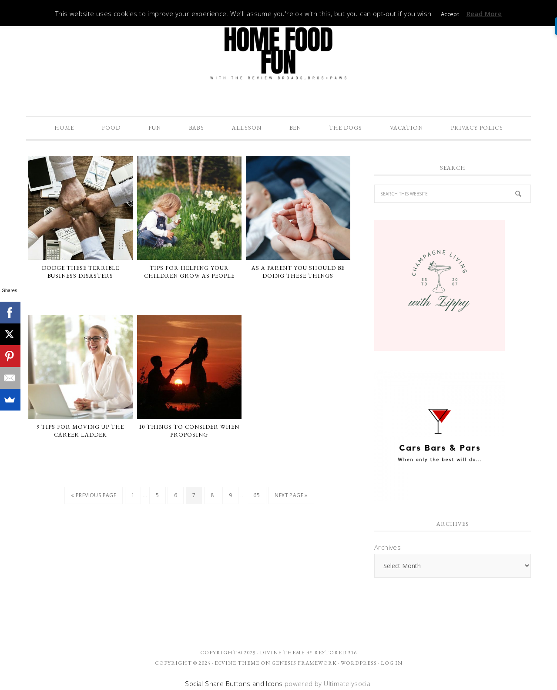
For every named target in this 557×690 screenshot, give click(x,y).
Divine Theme (237, 663)
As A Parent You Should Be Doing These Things (298, 271)
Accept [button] (450, 14)
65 (256, 495)
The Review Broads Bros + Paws (278, 53)
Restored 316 (335, 652)
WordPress (359, 663)
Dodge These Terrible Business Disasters (80, 271)
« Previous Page (93, 495)
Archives (387, 547)
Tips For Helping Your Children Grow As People (189, 271)
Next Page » (291, 495)
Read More (484, 13)
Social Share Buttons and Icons (233, 683)
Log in (392, 663)
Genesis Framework (304, 663)
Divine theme (282, 652)
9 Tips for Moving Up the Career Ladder (80, 430)
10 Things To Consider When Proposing (189, 430)
